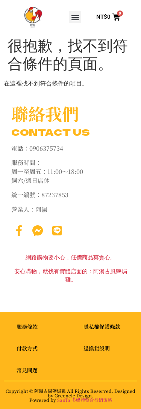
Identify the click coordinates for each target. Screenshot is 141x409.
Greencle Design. (74, 395)
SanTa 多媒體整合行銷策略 (84, 400)
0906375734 (46, 148)
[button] (75, 17)
